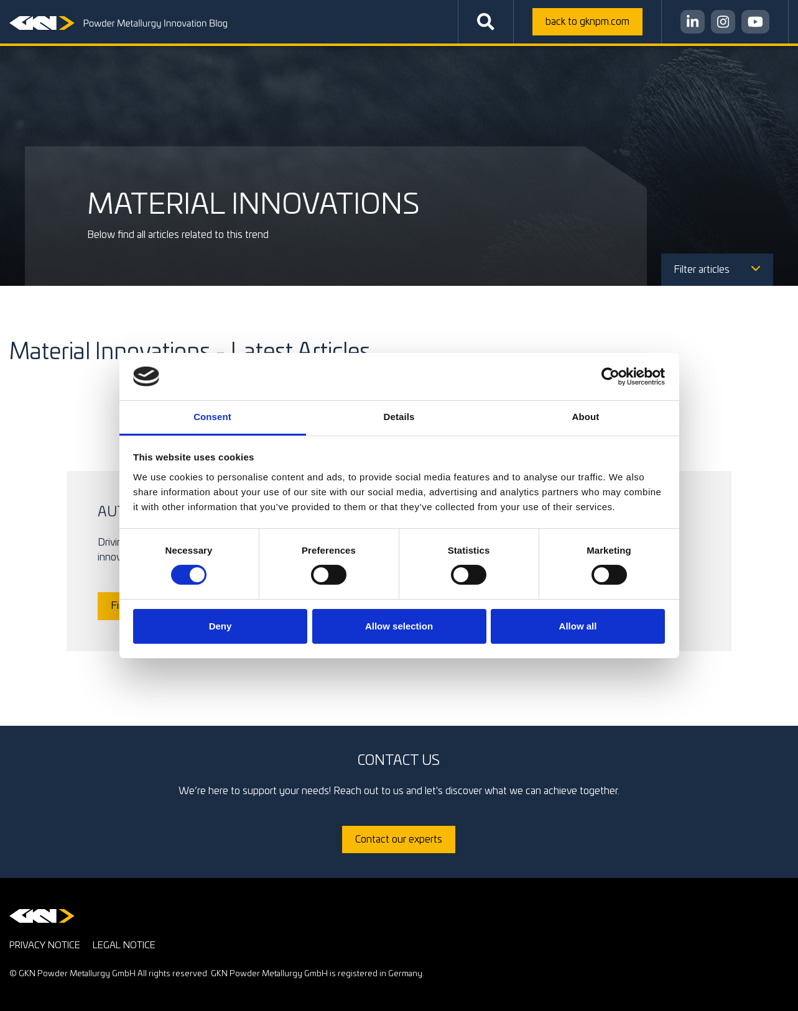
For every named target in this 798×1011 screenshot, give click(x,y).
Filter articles (717, 270)
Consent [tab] (212, 416)
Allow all (578, 626)
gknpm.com (587, 22)
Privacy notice (44, 945)
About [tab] (586, 416)
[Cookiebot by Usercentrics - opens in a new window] (610, 376)
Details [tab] (399, 416)
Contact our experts (398, 839)
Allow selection (399, 626)
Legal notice (124, 945)
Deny (220, 626)
